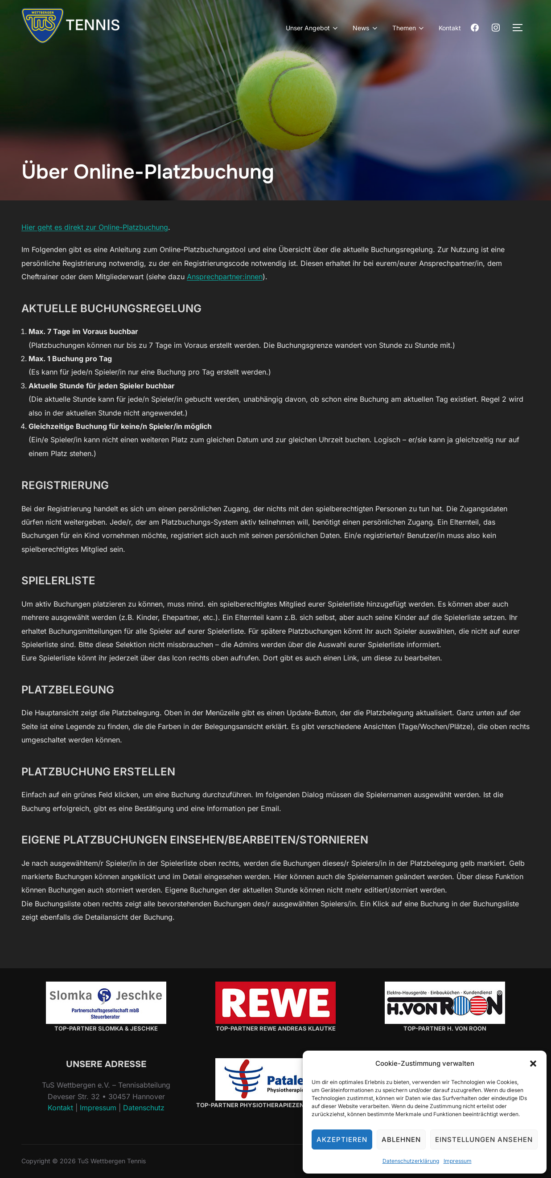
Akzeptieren (342, 1139)
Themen (409, 28)
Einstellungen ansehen (484, 1139)
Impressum (458, 1161)
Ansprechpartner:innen (225, 276)
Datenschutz (143, 1107)
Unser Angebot (313, 28)
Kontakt (450, 28)
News (366, 28)
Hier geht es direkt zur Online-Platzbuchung (94, 227)
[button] (533, 1063)
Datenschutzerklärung (410, 1161)
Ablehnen (401, 1139)
